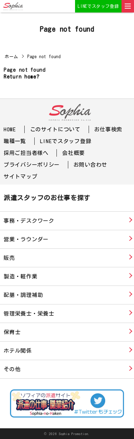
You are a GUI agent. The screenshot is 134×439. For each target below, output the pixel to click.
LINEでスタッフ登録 (98, 6)
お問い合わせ (90, 164)
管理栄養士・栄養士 (29, 313)
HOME (10, 129)
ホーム (11, 56)
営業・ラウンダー (26, 239)
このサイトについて (55, 129)
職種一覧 (15, 141)
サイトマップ (20, 176)
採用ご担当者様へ (26, 153)
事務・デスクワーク (29, 220)
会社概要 (73, 153)
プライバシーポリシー (32, 164)
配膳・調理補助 (23, 295)
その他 (12, 369)
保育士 (12, 332)
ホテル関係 (18, 350)
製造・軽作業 (21, 276)
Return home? (21, 76)
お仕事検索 (108, 129)
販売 (9, 258)
